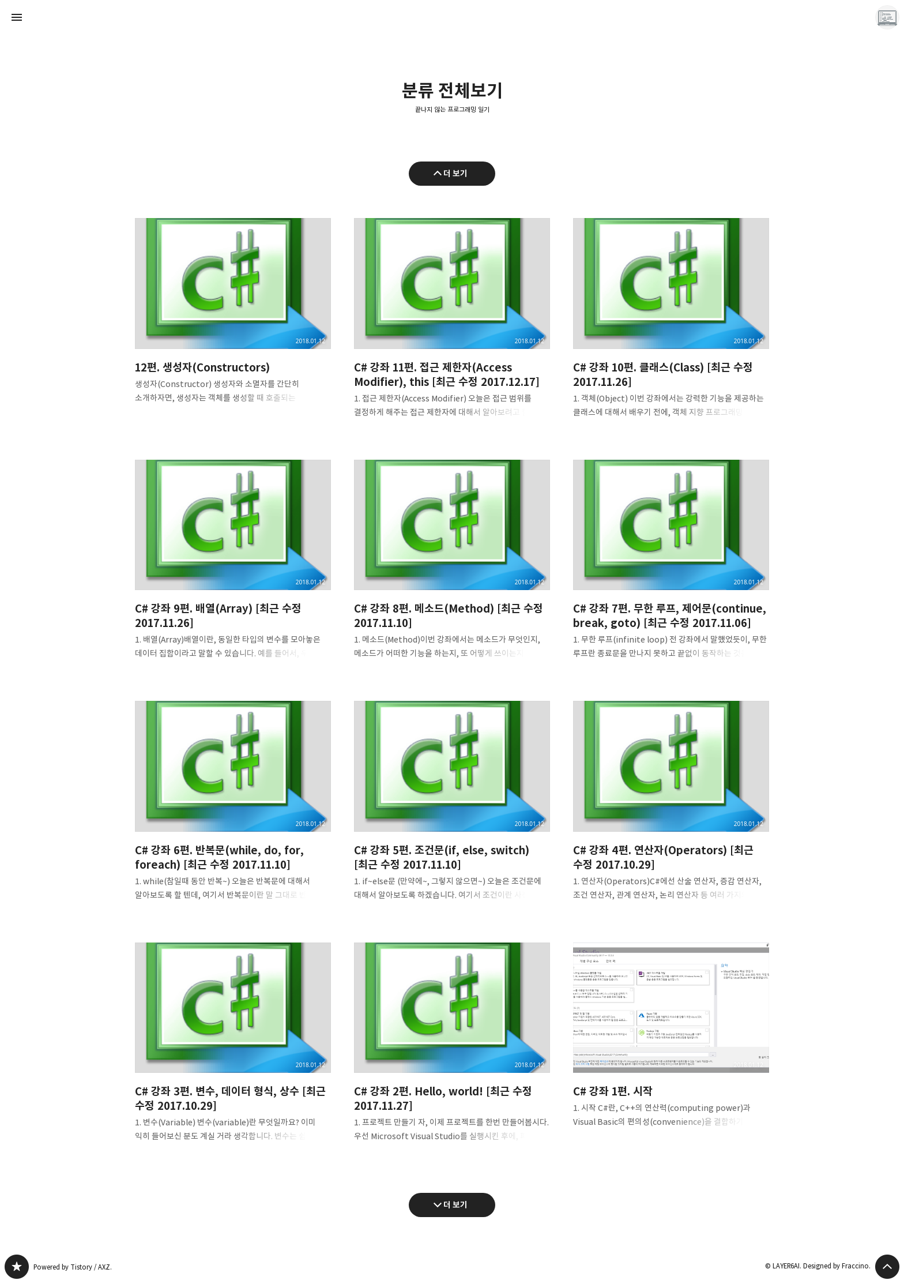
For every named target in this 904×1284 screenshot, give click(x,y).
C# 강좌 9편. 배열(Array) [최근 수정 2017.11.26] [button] (232, 569)
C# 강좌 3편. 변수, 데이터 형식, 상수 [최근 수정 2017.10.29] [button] (232, 1052)
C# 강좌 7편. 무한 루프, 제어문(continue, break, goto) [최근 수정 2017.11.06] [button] (671, 569)
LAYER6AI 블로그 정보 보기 (887, 17)
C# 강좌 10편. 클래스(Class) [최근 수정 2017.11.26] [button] (671, 327)
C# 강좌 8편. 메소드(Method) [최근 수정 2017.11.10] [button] (452, 569)
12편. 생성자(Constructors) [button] (232, 320)
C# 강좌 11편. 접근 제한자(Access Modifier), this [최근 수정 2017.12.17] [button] (452, 327)
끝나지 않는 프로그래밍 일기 (452, 110)
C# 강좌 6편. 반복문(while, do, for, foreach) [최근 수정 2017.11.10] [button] (232, 810)
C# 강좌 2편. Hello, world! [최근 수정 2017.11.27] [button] (452, 1052)
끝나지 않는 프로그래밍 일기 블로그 (17, 1267)
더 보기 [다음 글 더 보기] (455, 1204)
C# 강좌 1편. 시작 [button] (671, 1044)
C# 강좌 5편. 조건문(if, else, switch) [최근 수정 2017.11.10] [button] (452, 810)
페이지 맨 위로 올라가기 (887, 1267)
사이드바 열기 (17, 17)
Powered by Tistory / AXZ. (72, 1267)
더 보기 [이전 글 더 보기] (455, 173)
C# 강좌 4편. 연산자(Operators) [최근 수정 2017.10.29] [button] (671, 810)
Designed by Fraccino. (837, 1266)
